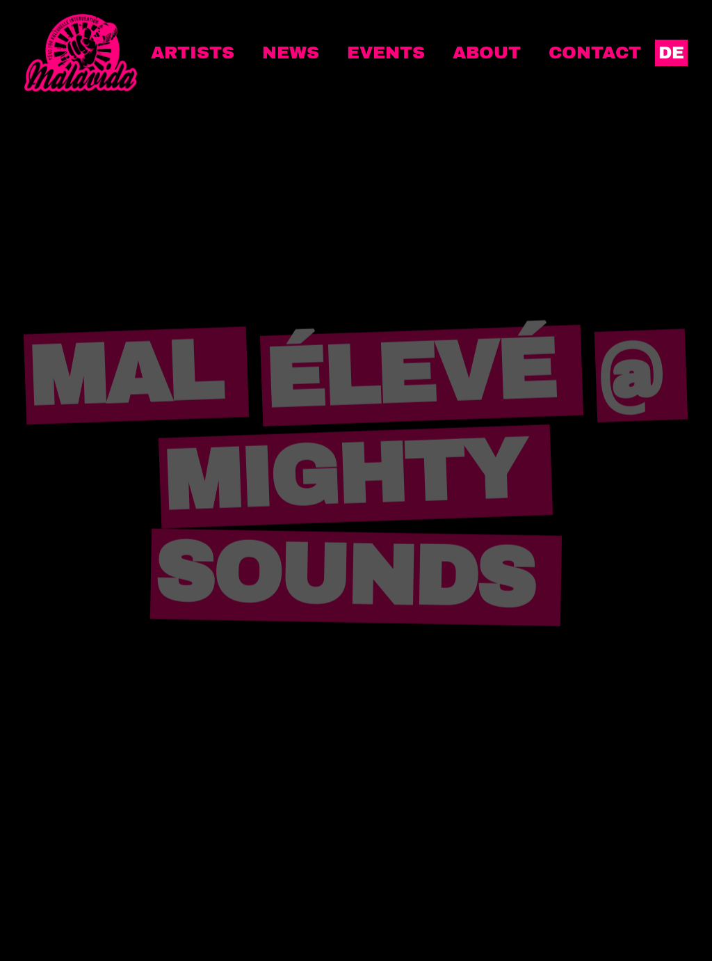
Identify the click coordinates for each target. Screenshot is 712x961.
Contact (595, 52)
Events (386, 52)
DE (671, 52)
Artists (192, 52)
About (487, 52)
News (290, 52)
